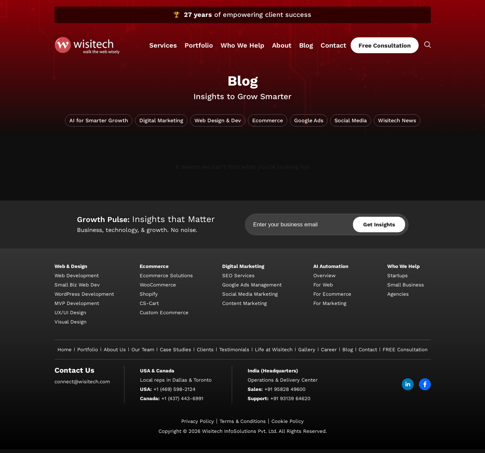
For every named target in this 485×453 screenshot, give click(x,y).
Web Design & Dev (217, 124)
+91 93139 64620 (290, 402)
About (282, 45)
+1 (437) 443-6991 (182, 402)
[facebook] (425, 388)
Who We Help (242, 45)
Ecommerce (267, 124)
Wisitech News (397, 124)
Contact (333, 45)
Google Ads (308, 124)
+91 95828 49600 (284, 393)
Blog (306, 45)
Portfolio (199, 45)
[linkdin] (408, 388)
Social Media (350, 124)
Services (163, 45)
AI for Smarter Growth (98, 124)
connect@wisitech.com (82, 385)
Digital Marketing (161, 124)
